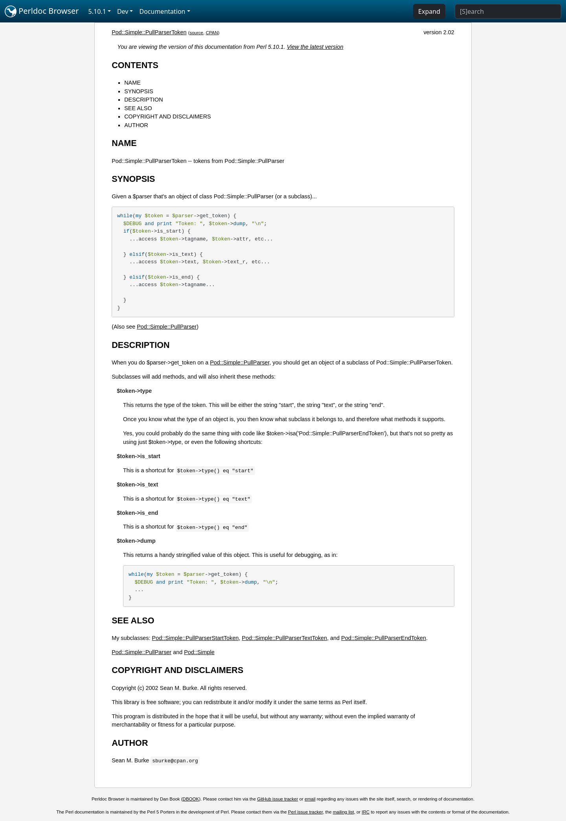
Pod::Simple (199, 652)
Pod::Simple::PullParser (167, 327)
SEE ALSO (138, 108)
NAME (132, 83)
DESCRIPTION (143, 99)
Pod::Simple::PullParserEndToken (383, 638)
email (310, 799)
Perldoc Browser (42, 11)
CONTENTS (135, 65)
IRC (365, 812)
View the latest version (315, 47)
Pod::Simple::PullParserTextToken (284, 638)
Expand (429, 11)
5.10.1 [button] (97, 11)
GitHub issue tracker (277, 799)
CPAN (212, 32)
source (196, 32)
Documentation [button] (162, 11)
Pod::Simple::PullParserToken (149, 32)
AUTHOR (136, 125)
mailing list (343, 812)
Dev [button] (123, 11)
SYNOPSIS (138, 91)
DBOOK (191, 799)
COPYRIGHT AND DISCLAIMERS (167, 116)
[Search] (508, 11)
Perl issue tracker (305, 812)
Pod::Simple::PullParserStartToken (195, 638)
